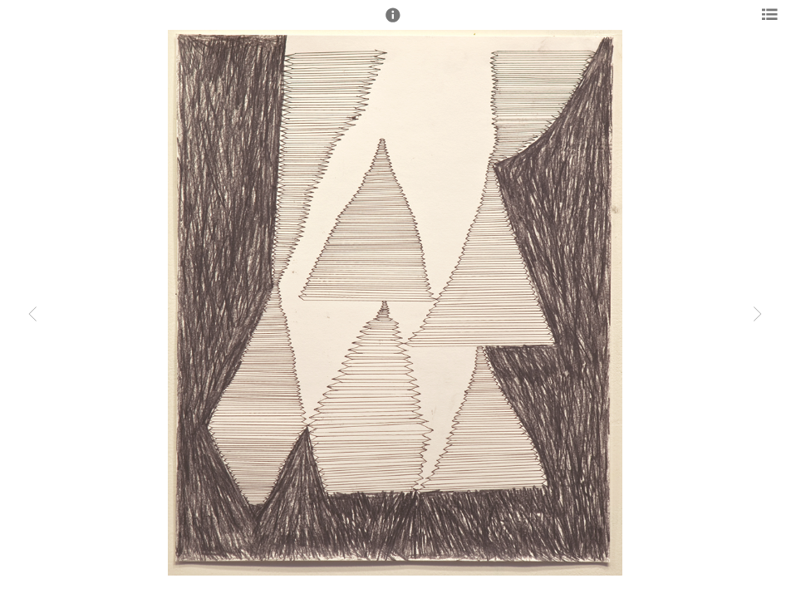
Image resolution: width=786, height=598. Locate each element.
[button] (393, 22)
